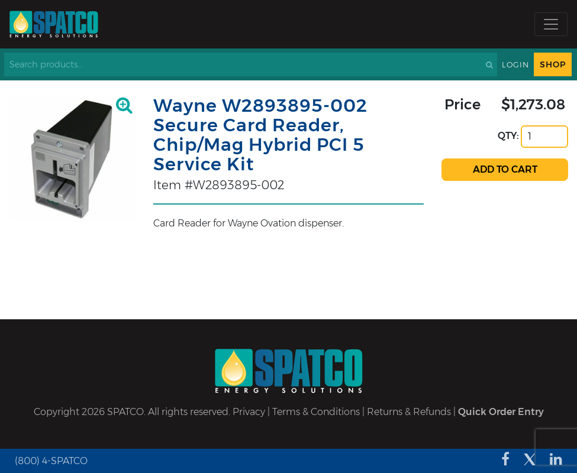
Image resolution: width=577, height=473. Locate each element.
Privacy (249, 411)
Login (515, 64)
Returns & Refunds (409, 411)
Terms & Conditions (316, 411)
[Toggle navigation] (551, 24)
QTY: (508, 135)
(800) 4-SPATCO (51, 460)
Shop (553, 64)
